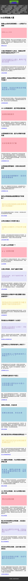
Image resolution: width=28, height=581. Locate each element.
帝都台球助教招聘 (8, 8)
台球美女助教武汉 (5, 574)
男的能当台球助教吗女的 (6, 339)
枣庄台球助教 (4, 515)
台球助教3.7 (20, 5)
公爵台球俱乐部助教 (12, 5)
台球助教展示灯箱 (5, 160)
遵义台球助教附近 (5, 541)
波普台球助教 (23, 9)
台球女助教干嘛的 (5, 239)
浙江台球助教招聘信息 (6, 454)
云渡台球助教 (4, 289)
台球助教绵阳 (17, 8)
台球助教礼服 (4, 399)
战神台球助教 (16, 9)
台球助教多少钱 (4, 190)
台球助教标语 (19, 12)
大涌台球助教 (4, 72)
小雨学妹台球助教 (16, 13)
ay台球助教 (3, 263)
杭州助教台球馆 (15, 10)
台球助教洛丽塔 (4, 102)
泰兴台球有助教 (8, 9)
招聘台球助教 (4, 429)
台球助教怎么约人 (5, 370)
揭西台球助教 (4, 485)
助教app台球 (4, 45)
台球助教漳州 (4, 128)
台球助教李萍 (4, 315)
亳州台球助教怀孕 (6, 10)
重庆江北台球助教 (18, 7)
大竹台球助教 (9, 7)
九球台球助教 (12, 12)
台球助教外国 (23, 10)
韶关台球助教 (4, 215)
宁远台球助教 (5, 12)
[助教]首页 (4, 5)
